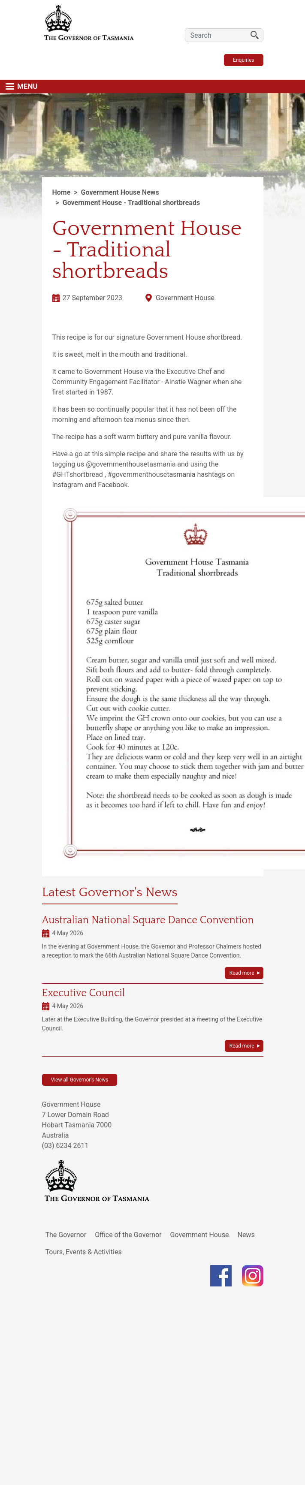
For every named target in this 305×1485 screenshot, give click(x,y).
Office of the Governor (128, 1235)
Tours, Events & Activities (83, 1252)
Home (61, 192)
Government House (199, 1235)
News (246, 1235)
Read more (242, 973)
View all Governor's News (80, 1080)
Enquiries (243, 60)
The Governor (66, 1235)
